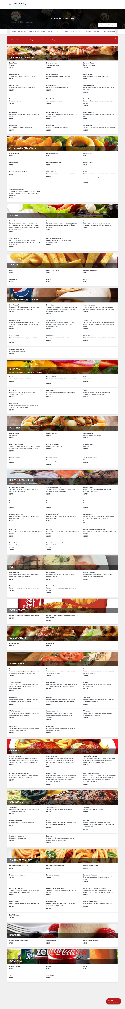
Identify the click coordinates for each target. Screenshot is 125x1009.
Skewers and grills (110, 31)
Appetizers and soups (37, 31)
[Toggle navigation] (10, 4)
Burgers (88, 31)
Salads (50, 31)
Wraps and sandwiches (73, 31)
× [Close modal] (116, 38)
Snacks (59, 31)
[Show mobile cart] (113, 1001)
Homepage (111, 25)
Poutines (97, 31)
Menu (102, 25)
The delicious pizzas (18, 31)
